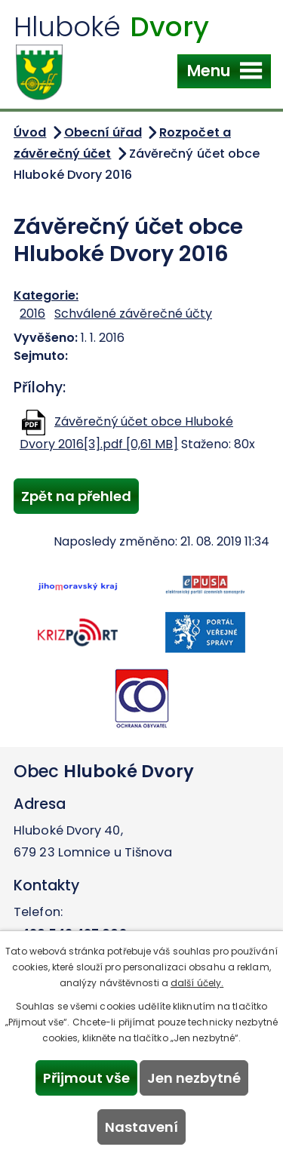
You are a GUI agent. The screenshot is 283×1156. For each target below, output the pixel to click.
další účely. (197, 982)
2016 (32, 313)
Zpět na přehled (76, 496)
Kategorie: (46, 295)
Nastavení (141, 1127)
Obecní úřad (103, 132)
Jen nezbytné (194, 1077)
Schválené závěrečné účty (133, 313)
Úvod (30, 132)
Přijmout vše (86, 1077)
